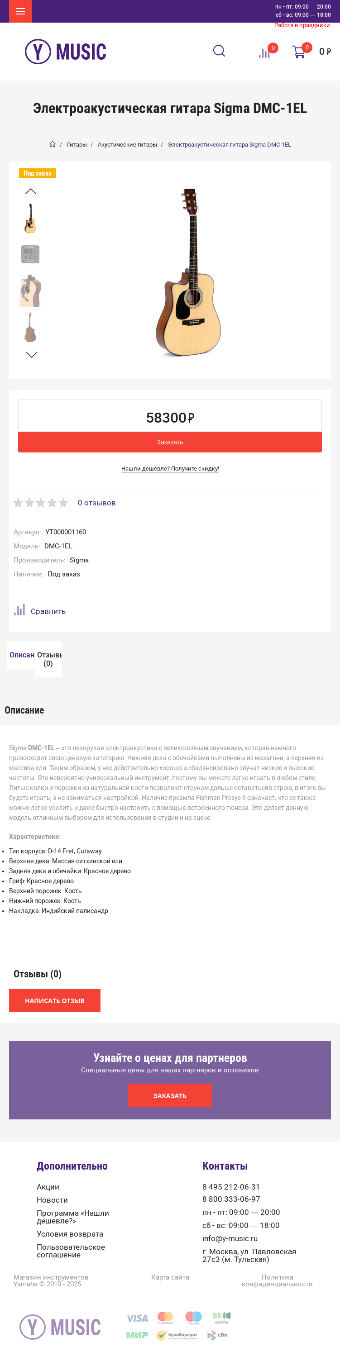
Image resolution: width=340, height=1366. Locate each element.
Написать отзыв (55, 1028)
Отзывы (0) (18, 686)
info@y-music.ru (230, 1266)
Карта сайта (170, 1305)
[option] (30, 218)
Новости (52, 1228)
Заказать (170, 442)
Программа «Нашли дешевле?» (73, 1244)
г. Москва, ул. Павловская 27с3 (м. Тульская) (249, 1283)
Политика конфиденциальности (277, 1308)
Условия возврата (70, 1262)
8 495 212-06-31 (231, 1214)
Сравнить (40, 611)
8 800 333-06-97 (231, 1227)
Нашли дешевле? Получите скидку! (170, 468)
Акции (48, 1214)
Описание (18, 655)
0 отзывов (97, 502)
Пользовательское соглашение (71, 1278)
